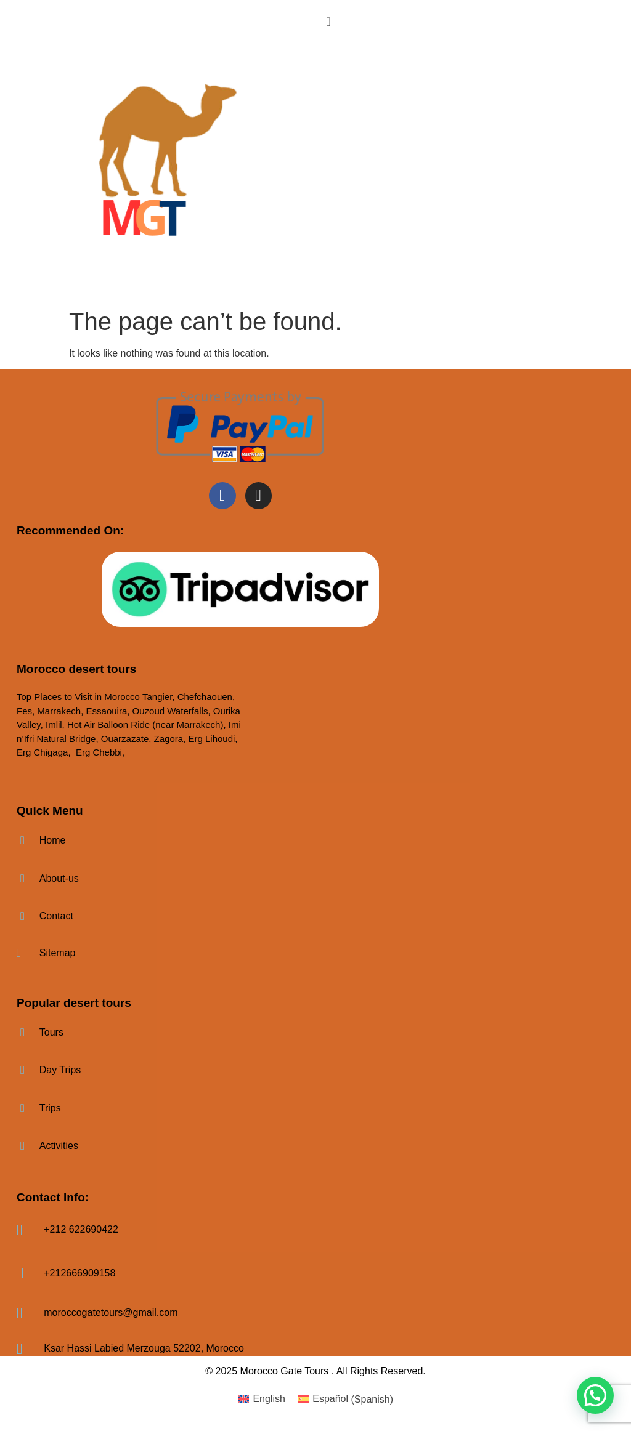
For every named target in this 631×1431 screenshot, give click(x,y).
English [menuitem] (269, 1398)
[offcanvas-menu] (328, 21)
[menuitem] (261, 1399)
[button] (595, 1395)
